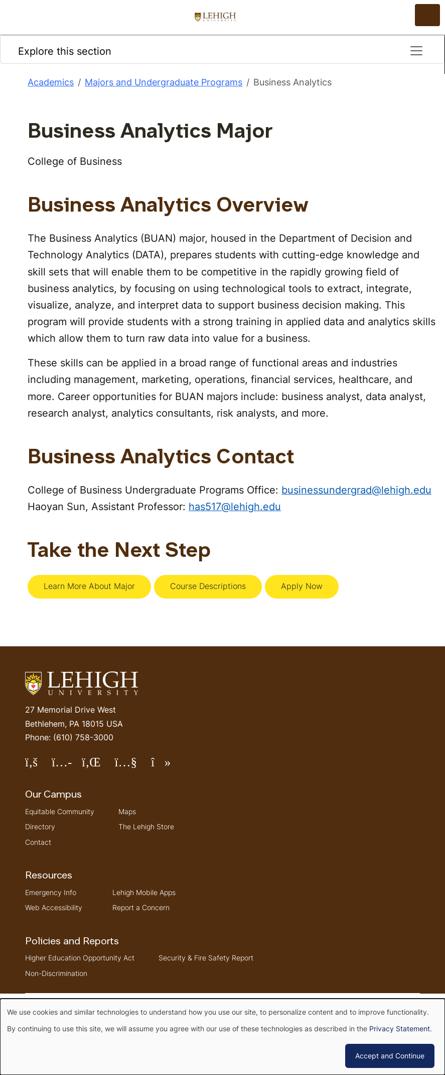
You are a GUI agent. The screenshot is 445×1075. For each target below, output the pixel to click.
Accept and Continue (389, 1055)
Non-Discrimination (56, 973)
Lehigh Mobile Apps (144, 892)
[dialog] (222, 1037)
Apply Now (302, 586)
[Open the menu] (427, 15)
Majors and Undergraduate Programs (163, 82)
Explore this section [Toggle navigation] (221, 50)
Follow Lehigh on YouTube (132, 766)
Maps (127, 811)
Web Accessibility (53, 907)
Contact (38, 842)
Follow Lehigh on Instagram (67, 766)
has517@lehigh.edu (235, 506)
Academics (51, 82)
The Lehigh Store (146, 826)
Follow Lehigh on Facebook (38, 766)
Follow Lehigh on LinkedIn (98, 766)
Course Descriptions (208, 586)
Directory (40, 826)
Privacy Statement (399, 1028)
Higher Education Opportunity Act (79, 957)
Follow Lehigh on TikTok (168, 766)
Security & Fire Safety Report (206, 957)
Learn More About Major (89, 586)
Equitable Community (59, 811)
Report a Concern (141, 907)
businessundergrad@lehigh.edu (356, 490)
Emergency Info (50, 892)
